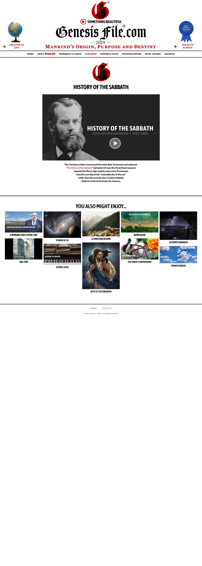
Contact (107, 303)
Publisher (91, 54)
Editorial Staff (109, 54)
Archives (169, 54)
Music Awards (153, 54)
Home (30, 54)
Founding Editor (131, 54)
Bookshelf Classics (70, 54)
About (46, 53)
